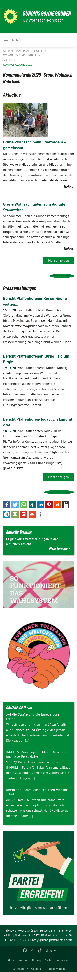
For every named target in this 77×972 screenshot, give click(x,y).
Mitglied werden (54, 969)
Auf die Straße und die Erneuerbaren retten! (33, 716)
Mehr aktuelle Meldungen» (61, 275)
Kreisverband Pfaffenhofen (23, 51)
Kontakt (23, 960)
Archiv (8, 60)
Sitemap (37, 960)
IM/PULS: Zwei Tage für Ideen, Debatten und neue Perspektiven (36, 754)
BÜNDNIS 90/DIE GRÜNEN (47, 13)
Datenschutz (20, 969)
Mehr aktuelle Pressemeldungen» (59, 492)
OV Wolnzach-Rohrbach (20, 55)
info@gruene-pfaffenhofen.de (50, 940)
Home (11, 960)
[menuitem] (11, 959)
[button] (6, 504)
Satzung (36, 969)
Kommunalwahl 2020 (17, 64)
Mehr (67, 187)
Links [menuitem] (49, 950)
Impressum (62, 960)
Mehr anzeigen (58, 260)
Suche (48, 960)
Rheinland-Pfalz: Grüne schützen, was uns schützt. (37, 792)
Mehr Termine (58, 548)
